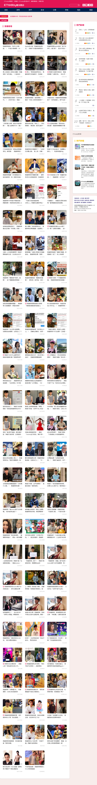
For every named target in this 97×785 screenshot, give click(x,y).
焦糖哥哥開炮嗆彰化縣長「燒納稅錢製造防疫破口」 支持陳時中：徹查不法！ (34, 305)
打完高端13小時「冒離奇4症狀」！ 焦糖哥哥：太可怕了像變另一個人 (57, 177)
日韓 (54, 10)
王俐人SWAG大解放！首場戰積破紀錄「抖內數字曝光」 (86, 70)
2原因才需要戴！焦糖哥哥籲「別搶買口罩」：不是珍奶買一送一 (57, 511)
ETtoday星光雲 (14, 5)
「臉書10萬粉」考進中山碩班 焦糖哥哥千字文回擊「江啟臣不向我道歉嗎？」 (57, 331)
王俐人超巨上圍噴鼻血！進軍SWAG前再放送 (86, 49)
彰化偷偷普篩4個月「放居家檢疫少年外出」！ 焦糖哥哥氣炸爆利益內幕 (57, 305)
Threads (84, 5)
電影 (78, 10)
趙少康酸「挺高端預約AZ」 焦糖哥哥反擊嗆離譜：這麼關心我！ (34, 228)
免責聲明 (89, 202)
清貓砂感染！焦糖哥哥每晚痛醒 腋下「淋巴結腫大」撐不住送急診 (57, 100)
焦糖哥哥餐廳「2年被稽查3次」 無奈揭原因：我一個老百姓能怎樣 (13, 177)
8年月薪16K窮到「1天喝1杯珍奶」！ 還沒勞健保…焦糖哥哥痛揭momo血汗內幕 (34, 537)
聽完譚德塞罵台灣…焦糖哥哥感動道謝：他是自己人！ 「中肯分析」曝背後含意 (34, 460)
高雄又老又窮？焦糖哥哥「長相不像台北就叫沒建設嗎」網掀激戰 (34, 614)
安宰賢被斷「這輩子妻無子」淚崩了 (86, 60)
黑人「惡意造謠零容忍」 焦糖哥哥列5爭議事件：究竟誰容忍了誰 (34, 74)
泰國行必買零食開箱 (87, 156)
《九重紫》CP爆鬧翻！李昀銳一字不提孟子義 (87, 101)
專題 (91, 10)
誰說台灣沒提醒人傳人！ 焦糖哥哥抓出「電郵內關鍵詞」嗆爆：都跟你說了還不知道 (12, 460)
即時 (18, 10)
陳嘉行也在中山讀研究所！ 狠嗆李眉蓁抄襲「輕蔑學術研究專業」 (13, 357)
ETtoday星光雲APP (24, 1)
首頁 (6, 10)
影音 (42, 10)
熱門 (30, 10)
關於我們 (87, 198)
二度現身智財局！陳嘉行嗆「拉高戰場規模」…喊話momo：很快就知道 (12, 563)
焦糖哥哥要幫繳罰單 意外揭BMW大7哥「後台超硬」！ (12, 716)
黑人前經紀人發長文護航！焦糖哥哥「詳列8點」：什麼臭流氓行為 (12, 74)
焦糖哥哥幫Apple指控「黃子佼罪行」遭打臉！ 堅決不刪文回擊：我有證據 (57, 48)
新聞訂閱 (41, 1)
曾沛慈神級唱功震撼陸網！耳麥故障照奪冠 (86, 80)
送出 (79, 5)
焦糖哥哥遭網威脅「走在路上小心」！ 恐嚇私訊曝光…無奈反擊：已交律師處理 (34, 331)
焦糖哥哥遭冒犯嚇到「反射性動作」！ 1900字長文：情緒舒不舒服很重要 (12, 100)
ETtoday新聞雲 (8, 1)
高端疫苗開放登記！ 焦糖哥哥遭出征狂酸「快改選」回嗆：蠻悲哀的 (12, 228)
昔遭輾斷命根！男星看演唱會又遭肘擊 (21, 16)
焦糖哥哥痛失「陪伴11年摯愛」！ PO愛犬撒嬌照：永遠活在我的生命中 (12, 48)
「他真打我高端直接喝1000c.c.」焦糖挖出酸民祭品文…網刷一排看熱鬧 (33, 203)
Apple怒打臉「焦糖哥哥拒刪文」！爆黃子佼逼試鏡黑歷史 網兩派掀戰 (34, 48)
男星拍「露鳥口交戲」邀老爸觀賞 (86, 91)
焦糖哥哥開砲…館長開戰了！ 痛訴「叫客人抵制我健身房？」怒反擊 (34, 100)
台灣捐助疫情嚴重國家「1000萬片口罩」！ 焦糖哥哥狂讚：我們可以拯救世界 (12, 486)
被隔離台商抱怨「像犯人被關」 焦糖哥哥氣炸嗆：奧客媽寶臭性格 (35, 511)
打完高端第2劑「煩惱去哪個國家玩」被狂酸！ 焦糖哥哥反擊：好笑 (12, 151)
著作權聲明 (83, 202)
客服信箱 (86, 200)
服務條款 (92, 200)
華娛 (66, 10)
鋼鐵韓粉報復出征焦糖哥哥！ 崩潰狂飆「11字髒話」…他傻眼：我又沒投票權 (34, 383)
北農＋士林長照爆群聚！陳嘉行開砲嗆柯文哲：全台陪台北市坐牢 (12, 254)
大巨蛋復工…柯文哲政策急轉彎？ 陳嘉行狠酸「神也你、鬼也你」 (57, 357)
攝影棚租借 (34, 1)
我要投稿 (76, 198)
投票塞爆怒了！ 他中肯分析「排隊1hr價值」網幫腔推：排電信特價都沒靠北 (12, 614)
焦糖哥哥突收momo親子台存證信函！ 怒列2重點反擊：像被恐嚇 (12, 588)
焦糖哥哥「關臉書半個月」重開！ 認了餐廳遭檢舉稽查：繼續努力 (12, 280)
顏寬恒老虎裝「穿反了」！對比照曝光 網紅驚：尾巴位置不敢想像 (34, 125)
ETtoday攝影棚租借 (87, 181)
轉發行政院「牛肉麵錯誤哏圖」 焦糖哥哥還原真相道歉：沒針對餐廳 (56, 280)
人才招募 (82, 198)
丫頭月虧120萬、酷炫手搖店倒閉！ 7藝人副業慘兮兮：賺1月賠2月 (12, 125)
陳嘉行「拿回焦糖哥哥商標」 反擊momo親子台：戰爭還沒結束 (57, 486)
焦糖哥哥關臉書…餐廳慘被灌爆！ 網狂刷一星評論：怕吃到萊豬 (34, 280)
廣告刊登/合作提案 (79, 200)
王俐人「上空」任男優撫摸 (86, 30)
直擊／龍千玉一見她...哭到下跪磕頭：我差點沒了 (86, 122)
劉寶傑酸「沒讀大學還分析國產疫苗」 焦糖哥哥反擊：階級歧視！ (34, 254)
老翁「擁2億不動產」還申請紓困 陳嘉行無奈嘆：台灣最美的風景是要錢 (12, 434)
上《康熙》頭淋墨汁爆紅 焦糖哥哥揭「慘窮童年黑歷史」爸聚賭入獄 (34, 588)
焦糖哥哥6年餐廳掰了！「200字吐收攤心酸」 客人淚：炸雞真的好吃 (34, 151)
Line (86, 5)
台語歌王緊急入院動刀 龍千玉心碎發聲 (86, 111)
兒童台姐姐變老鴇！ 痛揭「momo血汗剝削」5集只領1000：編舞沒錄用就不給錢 (33, 434)
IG (92, 5)
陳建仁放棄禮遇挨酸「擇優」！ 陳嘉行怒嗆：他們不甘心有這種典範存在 (35, 408)
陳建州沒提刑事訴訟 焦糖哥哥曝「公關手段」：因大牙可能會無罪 (57, 74)
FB (89, 5)
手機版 (16, 1)
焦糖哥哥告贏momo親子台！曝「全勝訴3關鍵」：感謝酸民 (56, 228)
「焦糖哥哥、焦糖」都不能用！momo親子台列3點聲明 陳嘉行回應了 (57, 563)
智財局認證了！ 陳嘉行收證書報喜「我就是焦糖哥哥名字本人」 (12, 408)
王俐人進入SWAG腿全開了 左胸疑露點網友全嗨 (87, 39)
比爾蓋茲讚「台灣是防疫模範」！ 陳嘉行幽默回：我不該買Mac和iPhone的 (57, 460)
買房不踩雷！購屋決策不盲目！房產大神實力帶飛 (87, 167)
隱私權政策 (77, 202)
